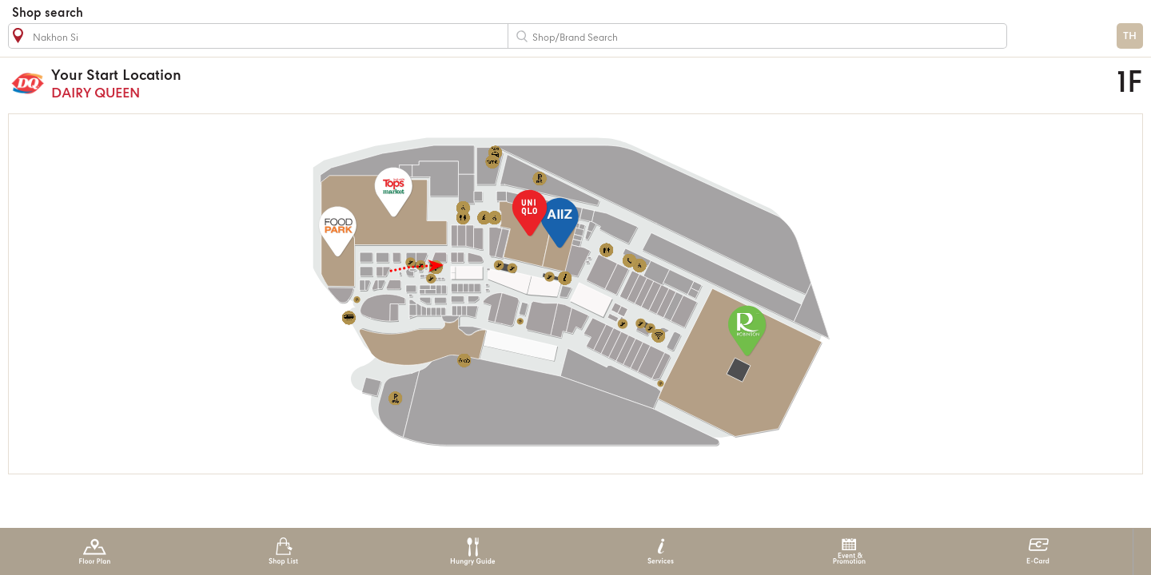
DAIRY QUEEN (420, 83)
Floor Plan (95, 551)
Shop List (283, 551)
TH (1130, 36)
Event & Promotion (849, 551)
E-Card (1038, 551)
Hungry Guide (472, 551)
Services (660, 551)
